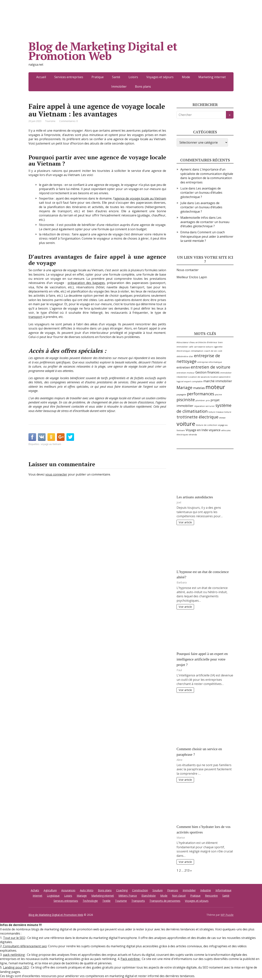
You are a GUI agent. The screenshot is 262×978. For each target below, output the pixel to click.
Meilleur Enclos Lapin (192, 277)
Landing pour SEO (16, 967)
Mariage (82, 895)
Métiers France (127, 895)
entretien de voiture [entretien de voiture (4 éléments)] (210, 367)
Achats (35, 890)
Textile (106, 901)
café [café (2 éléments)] (191, 346)
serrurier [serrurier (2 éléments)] (210, 406)
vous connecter (56, 474)
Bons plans (143, 86)
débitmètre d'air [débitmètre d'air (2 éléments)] (185, 356)
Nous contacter (188, 270)
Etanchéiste (148, 895)
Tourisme (50, 121)
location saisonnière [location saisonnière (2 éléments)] (220, 377)
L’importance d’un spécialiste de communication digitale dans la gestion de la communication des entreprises (206, 175)
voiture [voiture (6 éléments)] (186, 424)
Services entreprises (68, 77)
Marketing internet (212, 77)
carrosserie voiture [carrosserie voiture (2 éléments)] (203, 346)
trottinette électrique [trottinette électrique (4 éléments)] (197, 417)
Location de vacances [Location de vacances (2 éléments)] (199, 377)
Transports (138, 901)
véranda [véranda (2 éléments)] (193, 434)
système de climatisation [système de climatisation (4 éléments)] (204, 408)
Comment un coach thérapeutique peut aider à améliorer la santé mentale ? (206, 236)
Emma (184, 232)
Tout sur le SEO (14, 938)
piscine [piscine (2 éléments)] (218, 394)
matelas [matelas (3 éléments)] (199, 388)
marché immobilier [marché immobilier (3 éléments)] (217, 381)
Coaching (122, 890)
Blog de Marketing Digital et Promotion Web (102, 51)
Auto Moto (86, 890)
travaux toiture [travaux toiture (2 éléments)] (223, 412)
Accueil (41, 77)
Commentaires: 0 (68, 121)
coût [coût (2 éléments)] (220, 351)
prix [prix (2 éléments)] (208, 400)
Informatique (223, 890)
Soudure (157, 890)
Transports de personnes (164, 901)
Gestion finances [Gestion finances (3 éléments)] (207, 372)
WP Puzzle (227, 915)
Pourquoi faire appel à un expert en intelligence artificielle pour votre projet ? (202, 659)
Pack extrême (130, 959)
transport (35, 317)
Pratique (98, 77)
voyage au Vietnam (51, 444)
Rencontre (211, 895)
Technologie (90, 901)
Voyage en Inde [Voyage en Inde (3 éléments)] (197, 430)
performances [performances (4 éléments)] (200, 393)
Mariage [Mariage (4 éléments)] (184, 387)
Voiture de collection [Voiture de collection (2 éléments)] (206, 425)
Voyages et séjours (160, 77)
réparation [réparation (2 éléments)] (199, 406)
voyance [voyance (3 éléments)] (214, 430)
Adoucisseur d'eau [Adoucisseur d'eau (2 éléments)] (186, 342)
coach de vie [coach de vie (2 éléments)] (210, 351)
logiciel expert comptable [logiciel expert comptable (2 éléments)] (190, 381)
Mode (186, 77)
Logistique (53, 895)
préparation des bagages (86, 283)
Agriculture (50, 890)
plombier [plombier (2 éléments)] (200, 400)
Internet (37, 895)
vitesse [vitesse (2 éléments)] (222, 417)
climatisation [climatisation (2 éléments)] (197, 351)
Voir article (185, 522)
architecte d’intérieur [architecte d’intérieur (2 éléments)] (206, 342)
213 (186, 870)
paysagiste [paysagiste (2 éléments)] (181, 394)
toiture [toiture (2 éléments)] (211, 412)
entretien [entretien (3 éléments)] (183, 367)
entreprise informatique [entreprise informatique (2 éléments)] (209, 362)
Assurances (68, 890)
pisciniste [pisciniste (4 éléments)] (186, 399)
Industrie (205, 890)
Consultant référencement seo (24, 946)
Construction (140, 890)
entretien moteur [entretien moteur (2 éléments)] (186, 372)
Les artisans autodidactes (195, 497)
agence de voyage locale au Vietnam (140, 198)
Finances (172, 890)
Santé (116, 77)
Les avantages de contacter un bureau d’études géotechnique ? (201, 192)
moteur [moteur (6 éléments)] (215, 387)
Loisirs (133, 77)
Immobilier (119, 86)
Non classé (179, 895)
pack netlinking (14, 955)
